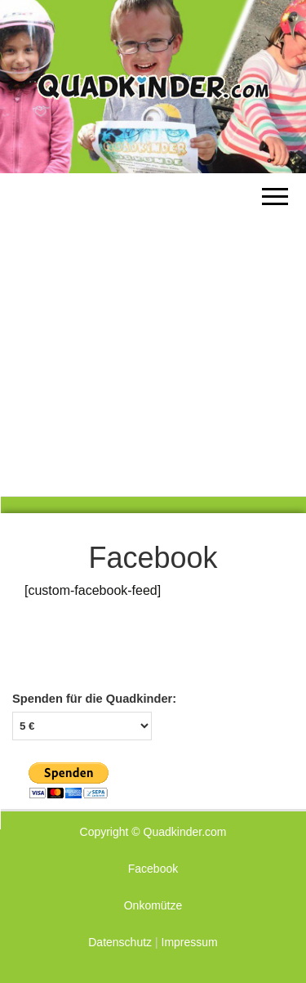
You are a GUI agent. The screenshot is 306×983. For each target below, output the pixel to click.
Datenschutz (120, 942)
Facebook (153, 868)
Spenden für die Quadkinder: (94, 698)
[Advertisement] (153, 334)
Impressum (190, 942)
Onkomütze (153, 905)
